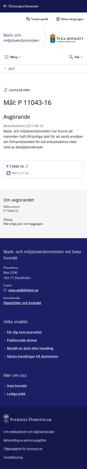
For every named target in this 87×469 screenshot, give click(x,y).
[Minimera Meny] (12, 57)
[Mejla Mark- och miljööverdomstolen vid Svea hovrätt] (20, 290)
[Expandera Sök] (75, 57)
